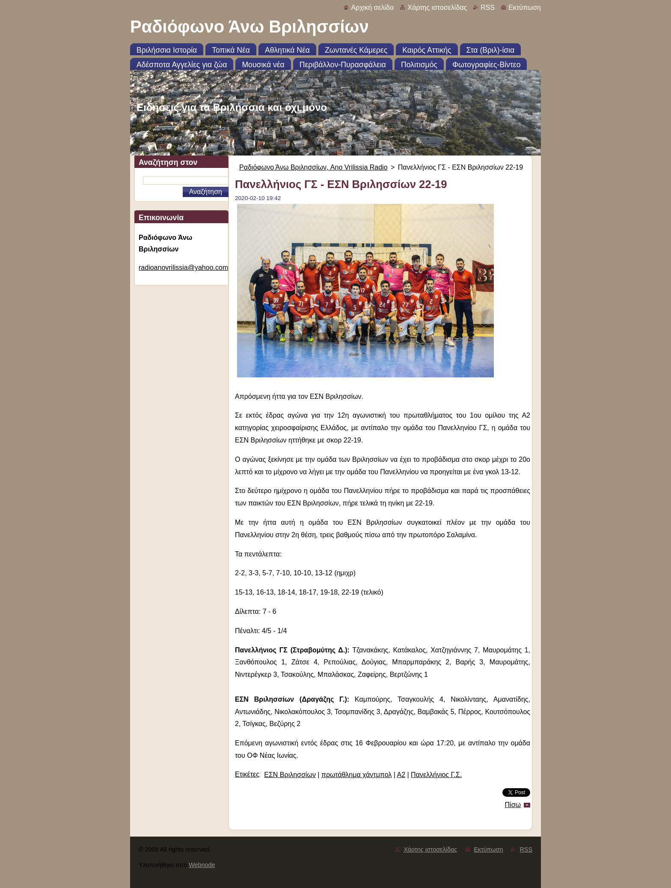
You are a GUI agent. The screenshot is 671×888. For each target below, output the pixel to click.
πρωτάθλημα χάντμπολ (356, 774)
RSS (488, 7)
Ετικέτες (247, 774)
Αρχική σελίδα (372, 7)
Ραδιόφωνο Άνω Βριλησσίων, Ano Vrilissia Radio (313, 167)
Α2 (401, 774)
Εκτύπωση (524, 7)
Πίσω (513, 804)
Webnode (202, 864)
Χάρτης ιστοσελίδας (437, 7)
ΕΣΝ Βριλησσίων (290, 774)
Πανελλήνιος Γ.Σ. (436, 774)
